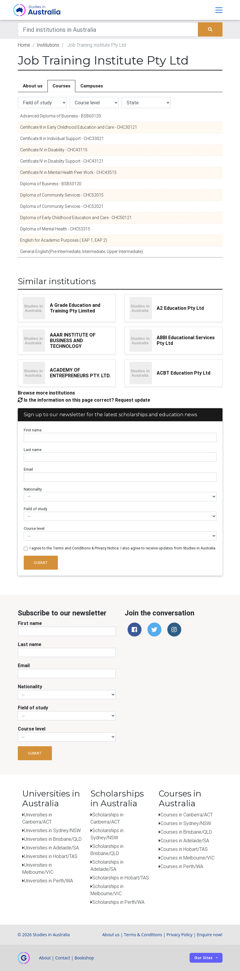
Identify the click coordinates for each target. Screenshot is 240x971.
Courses (61, 86)
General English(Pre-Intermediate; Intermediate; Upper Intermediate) (81, 251)
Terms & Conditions (143, 934)
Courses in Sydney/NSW (185, 823)
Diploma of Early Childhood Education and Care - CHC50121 (76, 218)
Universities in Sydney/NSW (52, 830)
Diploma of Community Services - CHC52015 (62, 195)
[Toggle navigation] (219, 10)
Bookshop (84, 958)
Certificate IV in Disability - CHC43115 (54, 150)
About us (32, 86)
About (45, 958)
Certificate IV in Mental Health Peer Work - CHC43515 (68, 172)
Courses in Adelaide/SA (184, 840)
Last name (33, 449)
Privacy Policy (179, 934)
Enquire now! (209, 934)
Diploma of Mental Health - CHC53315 (55, 229)
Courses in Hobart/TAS (184, 849)
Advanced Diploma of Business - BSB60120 (60, 116)
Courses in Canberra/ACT (186, 815)
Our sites (203, 958)
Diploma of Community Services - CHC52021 (62, 206)
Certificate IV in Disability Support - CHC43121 (62, 161)
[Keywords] (108, 30)
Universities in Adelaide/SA (51, 848)
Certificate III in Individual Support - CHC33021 (62, 139)
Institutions (48, 45)
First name (33, 430)
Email (28, 469)
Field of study (35, 508)
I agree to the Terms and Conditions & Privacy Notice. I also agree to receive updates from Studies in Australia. (123, 548)
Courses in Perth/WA (181, 866)
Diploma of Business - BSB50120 (50, 184)
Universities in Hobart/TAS (50, 856)
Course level (34, 528)
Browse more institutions (46, 393)
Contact (62, 958)
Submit (41, 562)
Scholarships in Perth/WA (118, 902)
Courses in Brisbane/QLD (186, 832)
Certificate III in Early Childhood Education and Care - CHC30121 (78, 127)
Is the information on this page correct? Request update (84, 400)
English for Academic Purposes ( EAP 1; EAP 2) (63, 240)
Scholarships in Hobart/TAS (120, 878)
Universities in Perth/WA (48, 881)
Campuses (91, 86)
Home (24, 45)
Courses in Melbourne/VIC (187, 858)
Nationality (33, 489)
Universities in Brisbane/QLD (53, 839)
